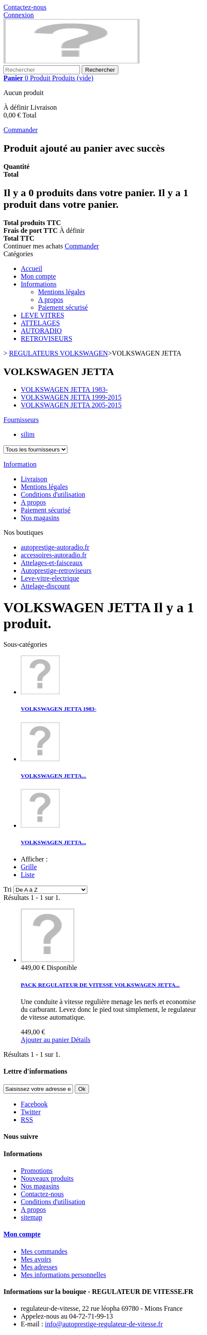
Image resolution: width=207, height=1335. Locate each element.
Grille (29, 867)
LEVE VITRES (42, 315)
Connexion (18, 15)
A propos (50, 299)
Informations (39, 284)
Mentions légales (61, 292)
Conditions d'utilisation (53, 494)
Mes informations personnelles (63, 1274)
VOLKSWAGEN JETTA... (53, 775)
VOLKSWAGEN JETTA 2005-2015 (71, 405)
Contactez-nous (25, 7)
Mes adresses (39, 1267)
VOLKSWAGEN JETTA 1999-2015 (71, 397)
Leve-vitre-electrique (50, 578)
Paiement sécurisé (63, 307)
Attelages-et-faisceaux (52, 562)
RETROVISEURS (46, 338)
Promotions (37, 1170)
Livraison (34, 479)
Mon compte (38, 276)
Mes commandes (44, 1251)
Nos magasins (40, 517)
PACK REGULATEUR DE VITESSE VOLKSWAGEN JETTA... (100, 985)
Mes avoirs (36, 1259)
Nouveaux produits (47, 1178)
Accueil (31, 268)
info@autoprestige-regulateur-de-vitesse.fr (104, 1324)
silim (28, 434)
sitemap (31, 1217)
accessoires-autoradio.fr (53, 555)
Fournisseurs (21, 419)
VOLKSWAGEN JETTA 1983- (64, 389)
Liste (28, 874)
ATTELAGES (40, 323)
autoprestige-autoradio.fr (55, 547)
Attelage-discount (45, 586)
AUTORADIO (41, 330)
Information (19, 464)
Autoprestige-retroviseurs (56, 570)
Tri (7, 889)
